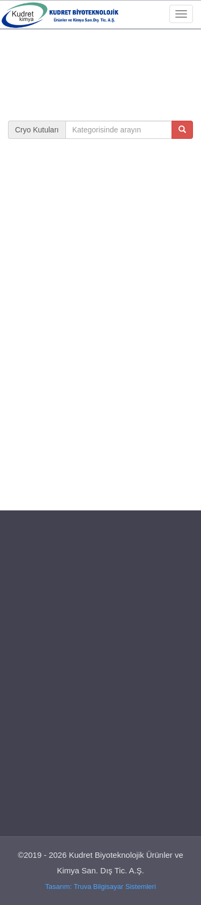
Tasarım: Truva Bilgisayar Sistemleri (100, 886)
